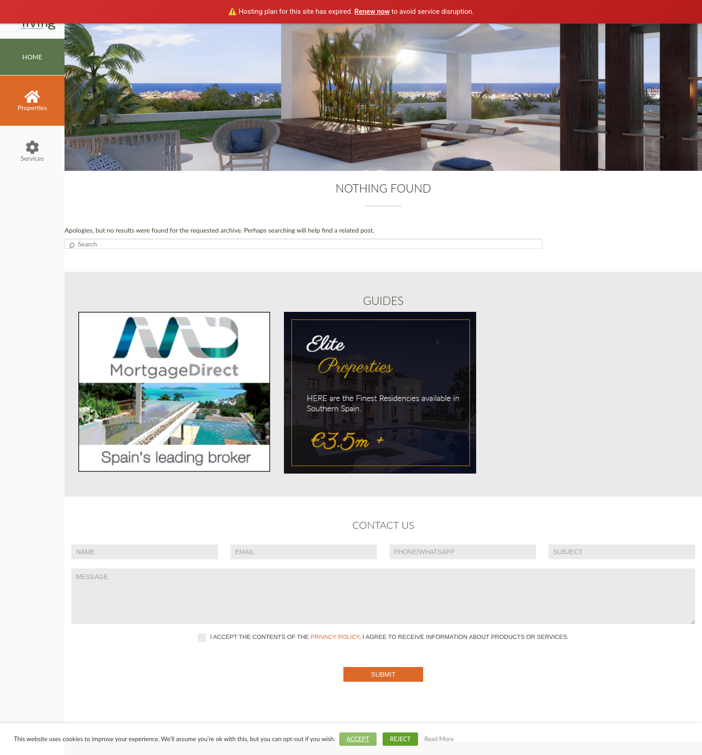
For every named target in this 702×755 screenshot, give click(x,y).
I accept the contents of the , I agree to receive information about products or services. (383, 637)
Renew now (372, 11)
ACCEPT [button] (358, 739)
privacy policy (335, 636)
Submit (383, 674)
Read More (439, 739)
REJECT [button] (400, 739)
